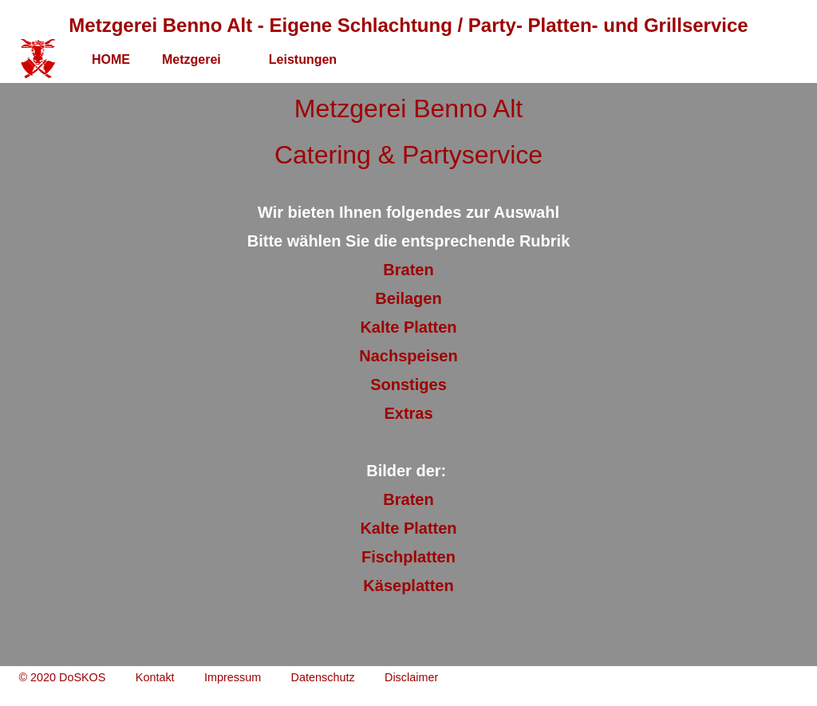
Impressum (232, 677)
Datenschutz (323, 677)
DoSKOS (82, 677)
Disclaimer (411, 677)
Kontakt (155, 677)
